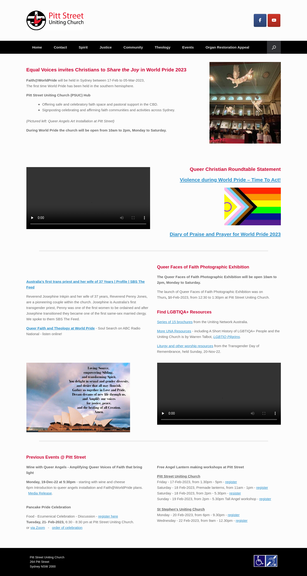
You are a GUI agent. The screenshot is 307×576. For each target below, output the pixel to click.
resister (235, 493)
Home (37, 47)
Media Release (40, 493)
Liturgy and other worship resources (185, 346)
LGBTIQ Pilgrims (226, 337)
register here (108, 516)
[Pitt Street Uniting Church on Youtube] (274, 20)
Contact (60, 47)
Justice (105, 47)
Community (133, 47)
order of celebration (67, 528)
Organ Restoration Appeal (227, 47)
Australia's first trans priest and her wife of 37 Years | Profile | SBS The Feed (88, 274)
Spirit (83, 47)
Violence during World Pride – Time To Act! (230, 179)
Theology (163, 47)
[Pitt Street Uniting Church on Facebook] (260, 20)
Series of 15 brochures (175, 322)
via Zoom (37, 528)
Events (188, 47)
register (231, 482)
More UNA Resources (174, 331)
